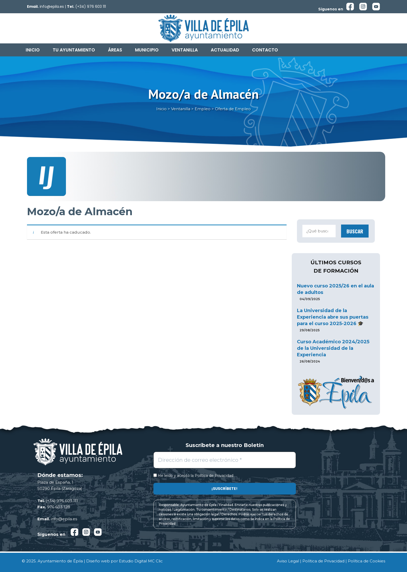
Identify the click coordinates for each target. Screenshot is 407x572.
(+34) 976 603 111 (90, 6)
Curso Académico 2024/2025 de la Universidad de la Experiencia (333, 348)
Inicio (33, 50)
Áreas (115, 50)
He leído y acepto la (193, 476)
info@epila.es (52, 6)
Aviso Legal (288, 560)
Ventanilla (185, 50)
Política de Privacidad (214, 475)
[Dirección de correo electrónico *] (224, 460)
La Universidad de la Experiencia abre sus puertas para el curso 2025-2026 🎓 (332, 317)
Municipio (147, 50)
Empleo (203, 108)
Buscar (355, 231)
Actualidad (225, 50)
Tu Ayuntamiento (74, 50)
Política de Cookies (366, 560)
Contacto (265, 50)
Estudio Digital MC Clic (141, 560)
